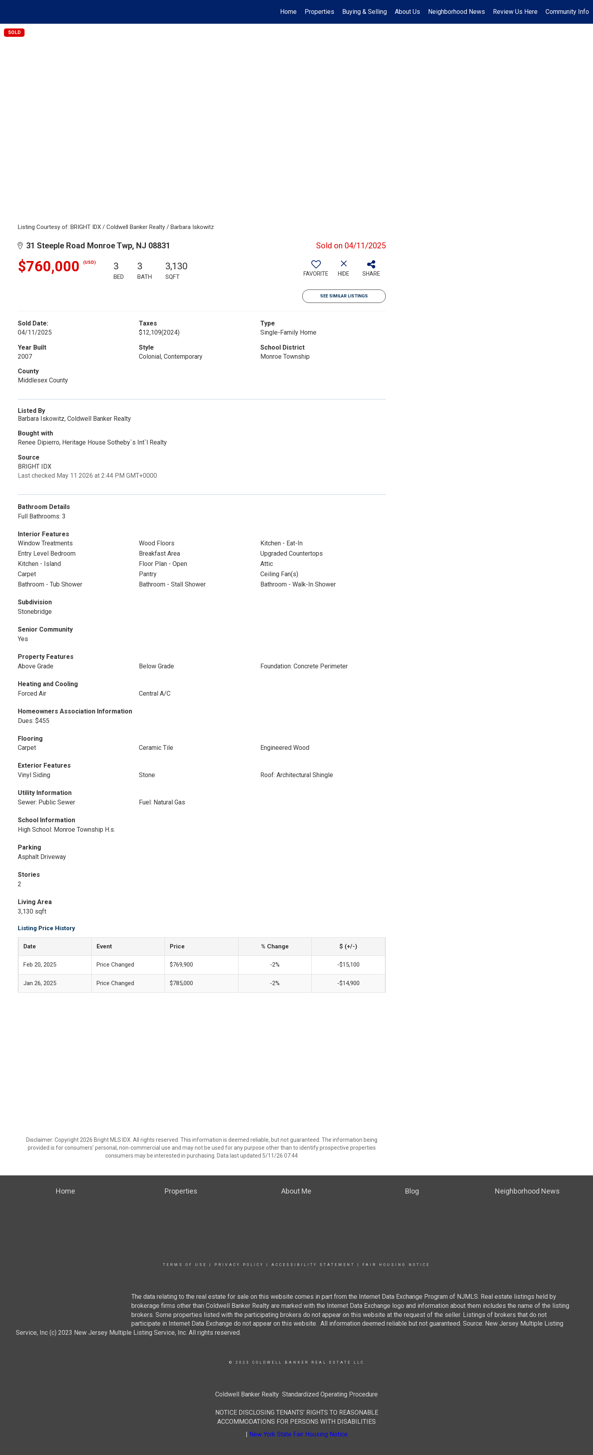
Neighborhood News (456, 11)
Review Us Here (515, 11)
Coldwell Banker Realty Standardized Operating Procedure (296, 1394)
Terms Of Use (185, 1265)
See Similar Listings (344, 296)
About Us (407, 11)
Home (288, 11)
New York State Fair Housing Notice (298, 1434)
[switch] (316, 271)
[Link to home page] (10, 12)
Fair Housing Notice (396, 1265)
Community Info (567, 11)
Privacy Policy (239, 1265)
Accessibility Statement (313, 1265)
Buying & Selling (364, 11)
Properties (319, 11)
